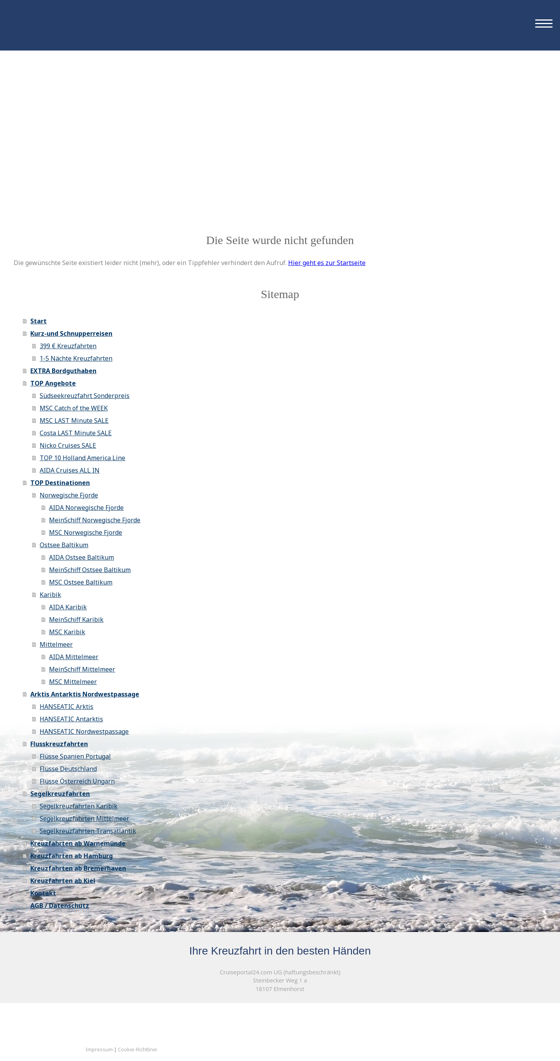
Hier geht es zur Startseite (327, 262)
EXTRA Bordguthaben (63, 370)
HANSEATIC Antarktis (71, 719)
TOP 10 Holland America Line (82, 458)
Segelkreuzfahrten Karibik (78, 806)
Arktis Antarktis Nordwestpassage (84, 694)
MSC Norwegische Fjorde (85, 532)
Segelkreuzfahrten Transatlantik (88, 831)
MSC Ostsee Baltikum (80, 582)
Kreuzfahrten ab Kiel (62, 880)
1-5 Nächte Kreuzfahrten (76, 358)
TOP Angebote (53, 383)
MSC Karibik (67, 632)
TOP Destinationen (60, 482)
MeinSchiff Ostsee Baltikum (90, 569)
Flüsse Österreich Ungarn (77, 781)
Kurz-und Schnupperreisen (71, 333)
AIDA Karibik (68, 607)
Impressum (99, 1049)
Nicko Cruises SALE (68, 445)
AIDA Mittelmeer (73, 657)
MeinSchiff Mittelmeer (82, 669)
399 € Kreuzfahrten (68, 346)
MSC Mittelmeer (73, 681)
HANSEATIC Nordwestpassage (84, 731)
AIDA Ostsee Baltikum (81, 557)
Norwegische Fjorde (69, 495)
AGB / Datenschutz (59, 905)
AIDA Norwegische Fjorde (86, 507)
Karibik (50, 594)
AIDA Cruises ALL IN (70, 470)
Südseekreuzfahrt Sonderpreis (85, 395)
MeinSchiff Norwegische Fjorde (94, 520)
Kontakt (43, 893)
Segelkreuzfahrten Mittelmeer (84, 818)
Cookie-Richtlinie (137, 1049)
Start (38, 321)
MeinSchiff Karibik (76, 619)
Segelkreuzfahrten (60, 793)
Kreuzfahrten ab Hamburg (71, 856)
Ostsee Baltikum (64, 545)
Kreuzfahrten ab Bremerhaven (78, 868)
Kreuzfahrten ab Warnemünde (78, 843)
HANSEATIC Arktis (66, 706)
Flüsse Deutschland (68, 768)
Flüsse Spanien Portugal (75, 756)
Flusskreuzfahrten (59, 744)
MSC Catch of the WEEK (74, 408)
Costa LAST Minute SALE (76, 433)
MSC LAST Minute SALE (74, 420)
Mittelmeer (56, 644)
